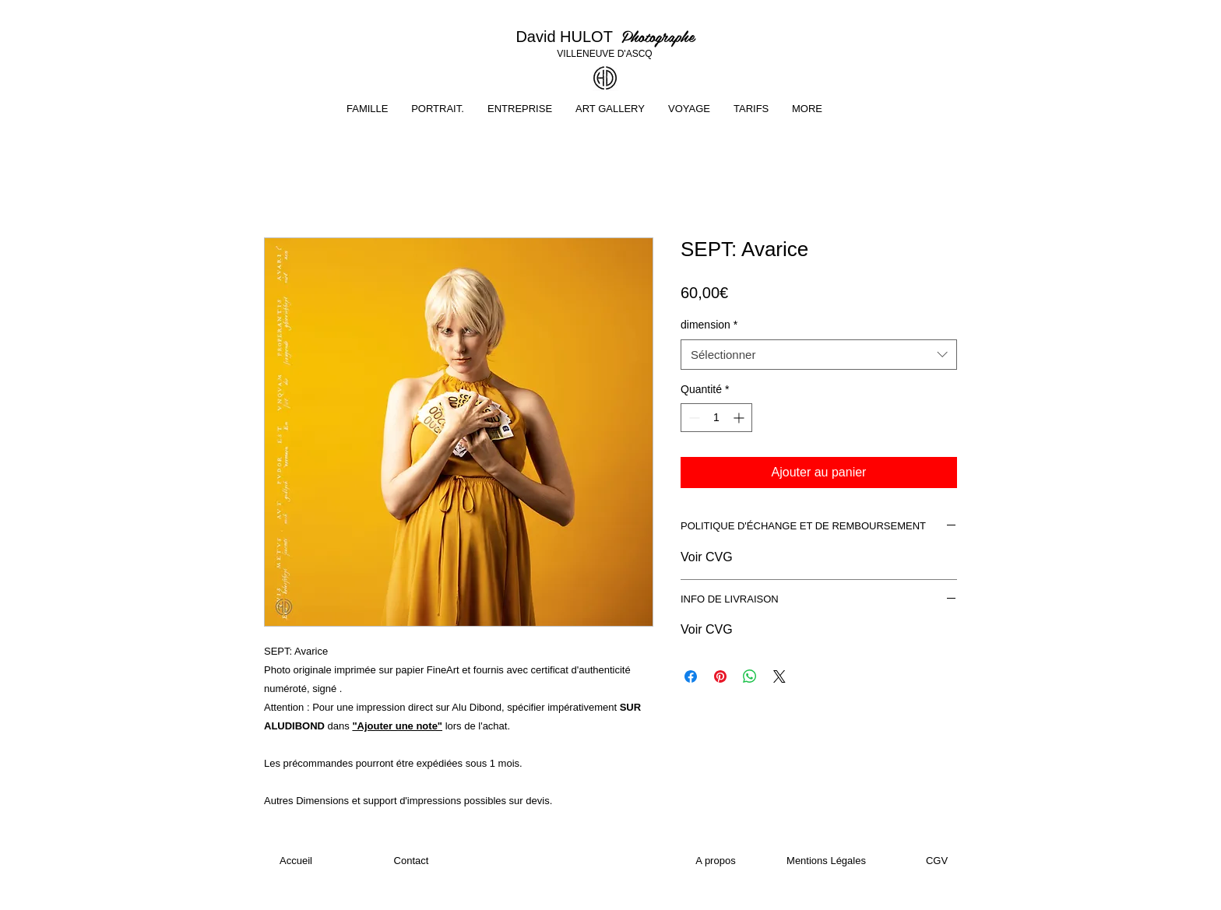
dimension (709, 324)
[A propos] (715, 861)
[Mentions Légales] (826, 861)
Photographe (658, 35)
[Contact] (411, 861)
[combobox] (819, 354)
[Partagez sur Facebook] (690, 676)
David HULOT (568, 36)
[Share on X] (779, 676)
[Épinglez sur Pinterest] (720, 676)
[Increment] (740, 417)
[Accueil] (296, 861)
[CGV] (936, 861)
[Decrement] (692, 417)
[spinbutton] (716, 417)
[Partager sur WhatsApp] (750, 676)
